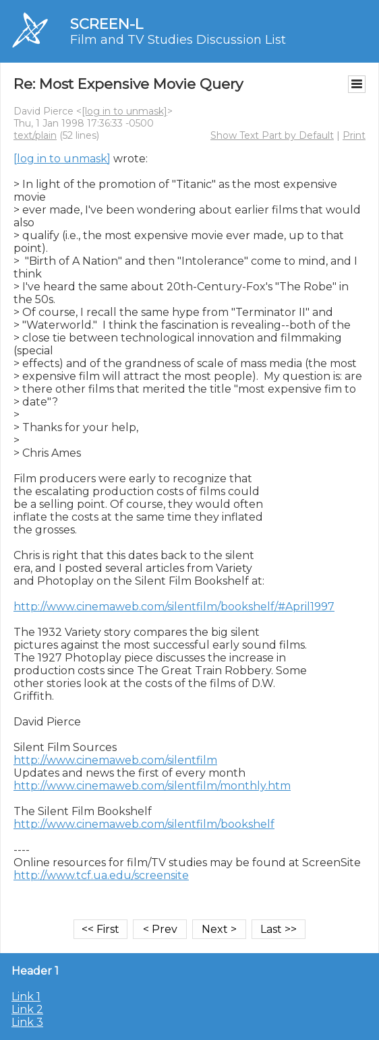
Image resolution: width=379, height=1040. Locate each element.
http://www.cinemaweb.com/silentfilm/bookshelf (143, 824)
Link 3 (27, 1022)
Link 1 (25, 996)
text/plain (35, 135)
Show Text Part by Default (272, 135)
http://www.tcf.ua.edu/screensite (101, 875)
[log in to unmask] (124, 111)
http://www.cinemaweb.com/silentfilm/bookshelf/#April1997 (173, 606)
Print (354, 135)
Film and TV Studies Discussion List (178, 39)
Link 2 (27, 1009)
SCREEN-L (106, 23)
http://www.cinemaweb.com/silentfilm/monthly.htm (152, 785)
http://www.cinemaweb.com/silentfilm (115, 760)
